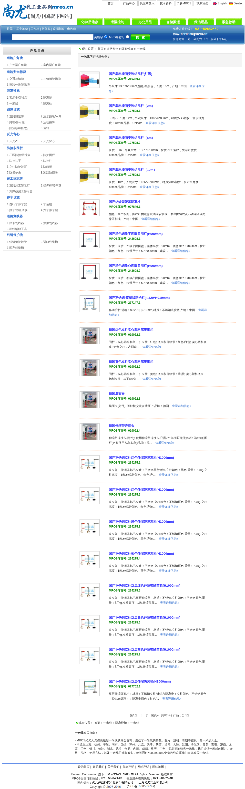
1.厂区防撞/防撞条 (19, 155)
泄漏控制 (117, 22)
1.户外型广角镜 (17, 65)
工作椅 (35, 29)
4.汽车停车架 (49, 210)
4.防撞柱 (46, 161)
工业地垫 (22, 29)
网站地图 (158, 766)
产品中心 (129, 3)
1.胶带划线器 (15, 223)
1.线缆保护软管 (17, 242)
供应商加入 (147, 3)
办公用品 (145, 22)
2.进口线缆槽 (49, 242)
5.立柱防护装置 (17, 166)
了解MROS (184, 3)
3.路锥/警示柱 (16, 122)
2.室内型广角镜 (51, 65)
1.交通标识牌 (15, 79)
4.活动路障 (48, 122)
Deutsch (239, 3)
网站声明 (143, 766)
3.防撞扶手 (14, 161)
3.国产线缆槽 (15, 247)
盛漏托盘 (59, 29)
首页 (110, 3)
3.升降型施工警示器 (20, 191)
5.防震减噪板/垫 (17, 128)
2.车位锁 (46, 204)
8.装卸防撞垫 (49, 172)
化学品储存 (89, 22)
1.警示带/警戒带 (17, 97)
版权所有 (167, 774)
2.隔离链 (46, 97)
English (222, 3)
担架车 (46, 29)
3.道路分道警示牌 (18, 84)
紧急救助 (228, 22)
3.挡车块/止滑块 (17, 210)
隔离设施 (127, 49)
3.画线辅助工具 (17, 229)
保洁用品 (201, 22)
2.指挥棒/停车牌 (51, 185)
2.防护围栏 (48, 155)
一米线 (141, 49)
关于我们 (113, 766)
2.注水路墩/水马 (51, 116)
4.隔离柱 (46, 103)
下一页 (144, 715)
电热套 (71, 29)
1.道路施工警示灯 (18, 185)
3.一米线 (12, 103)
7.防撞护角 (14, 172)
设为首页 (84, 766)
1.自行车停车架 (17, 204)
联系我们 (202, 3)
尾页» (155, 715)
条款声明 (128, 766)
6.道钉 (45, 128)
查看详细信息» (155, 123)
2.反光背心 (48, 141)
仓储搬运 (173, 22)
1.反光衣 (12, 141)
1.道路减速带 (15, 116)
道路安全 (112, 49)
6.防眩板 (46, 166)
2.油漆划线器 (49, 223)
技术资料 (166, 3)
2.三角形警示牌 (51, 79)
